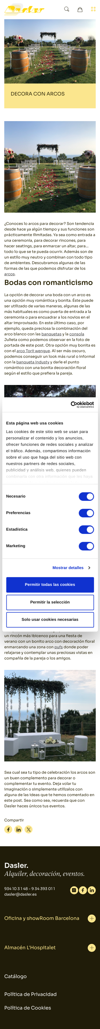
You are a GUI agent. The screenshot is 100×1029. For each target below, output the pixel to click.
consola (76, 334)
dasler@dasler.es (20, 894)
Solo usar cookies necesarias (50, 619)
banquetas (52, 334)
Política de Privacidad (30, 995)
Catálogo (15, 977)
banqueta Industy (32, 362)
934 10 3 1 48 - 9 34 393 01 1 (29, 889)
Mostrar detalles (68, 568)
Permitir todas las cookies (50, 584)
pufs (58, 647)
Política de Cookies (27, 1008)
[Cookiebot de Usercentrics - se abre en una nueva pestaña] (71, 404)
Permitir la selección (50, 602)
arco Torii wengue (33, 351)
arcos (9, 274)
